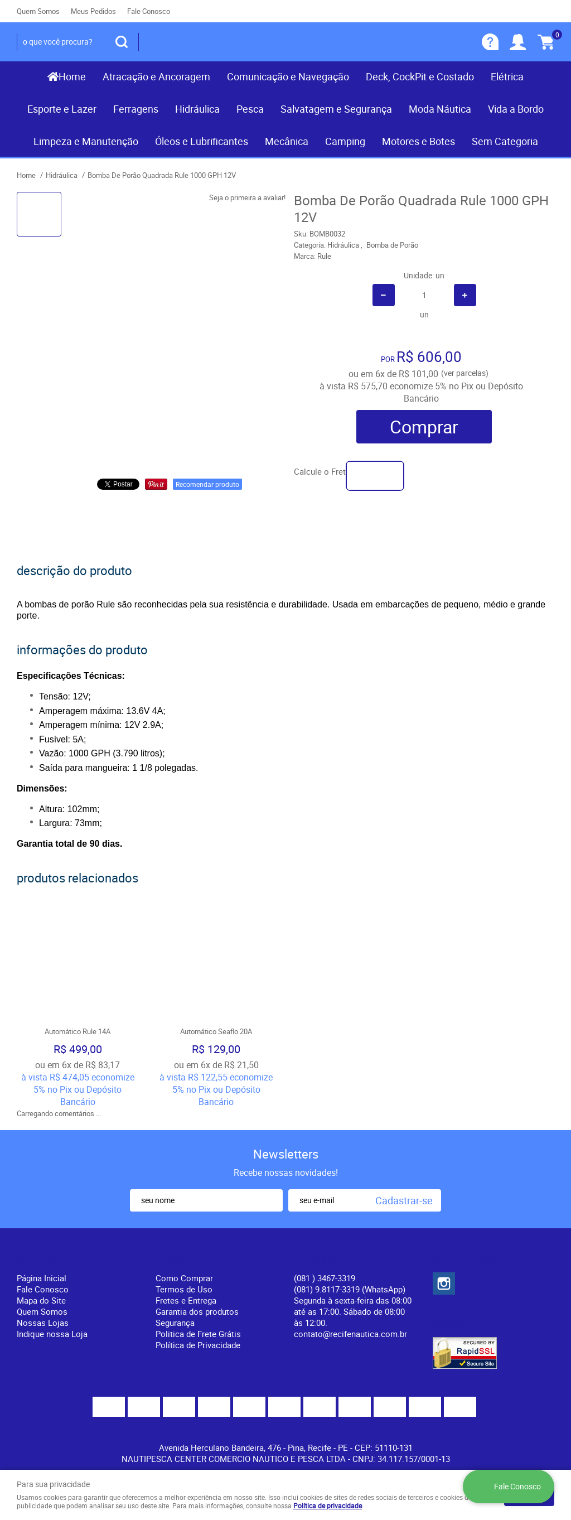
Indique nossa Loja (52, 1333)
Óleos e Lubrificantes (201, 141)
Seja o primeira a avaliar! (247, 197)
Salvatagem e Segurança (336, 108)
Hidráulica (197, 108)
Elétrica (507, 76)
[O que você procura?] (121, 42)
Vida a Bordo (516, 108)
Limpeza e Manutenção (85, 141)
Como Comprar (184, 1277)
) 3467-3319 (324, 1277)
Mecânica (286, 141)
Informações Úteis (201, 1259)
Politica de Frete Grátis (198, 1333)
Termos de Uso (184, 1289)
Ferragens (135, 108)
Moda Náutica (440, 108)
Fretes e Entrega (186, 1300)
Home (72, 76)
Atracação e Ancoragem (156, 76)
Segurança (175, 1322)
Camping (345, 141)
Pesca (250, 108)
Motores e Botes (418, 141)
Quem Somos (38, 11)
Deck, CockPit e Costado (420, 76)
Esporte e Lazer (61, 108)
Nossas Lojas (43, 1322)
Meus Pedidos (93, 11)
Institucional (47, 1259)
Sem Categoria (505, 141)
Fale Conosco (148, 11)
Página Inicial (41, 1277)
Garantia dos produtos (197, 1311)
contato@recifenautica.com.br (350, 1333)
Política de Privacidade (198, 1344)
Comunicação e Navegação (288, 76)
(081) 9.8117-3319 (349, 1289)
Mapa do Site (41, 1300)
